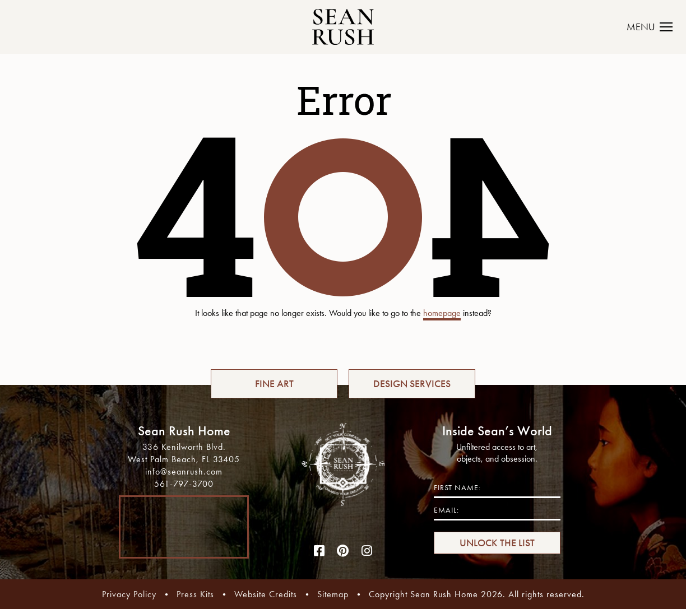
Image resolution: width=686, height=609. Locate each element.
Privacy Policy (129, 594)
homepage (442, 313)
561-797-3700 (184, 483)
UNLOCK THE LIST (497, 543)
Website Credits (265, 594)
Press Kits (195, 594)
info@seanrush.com (184, 471)
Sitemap (333, 594)
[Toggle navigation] (656, 26)
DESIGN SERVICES (412, 384)
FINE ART (274, 384)
